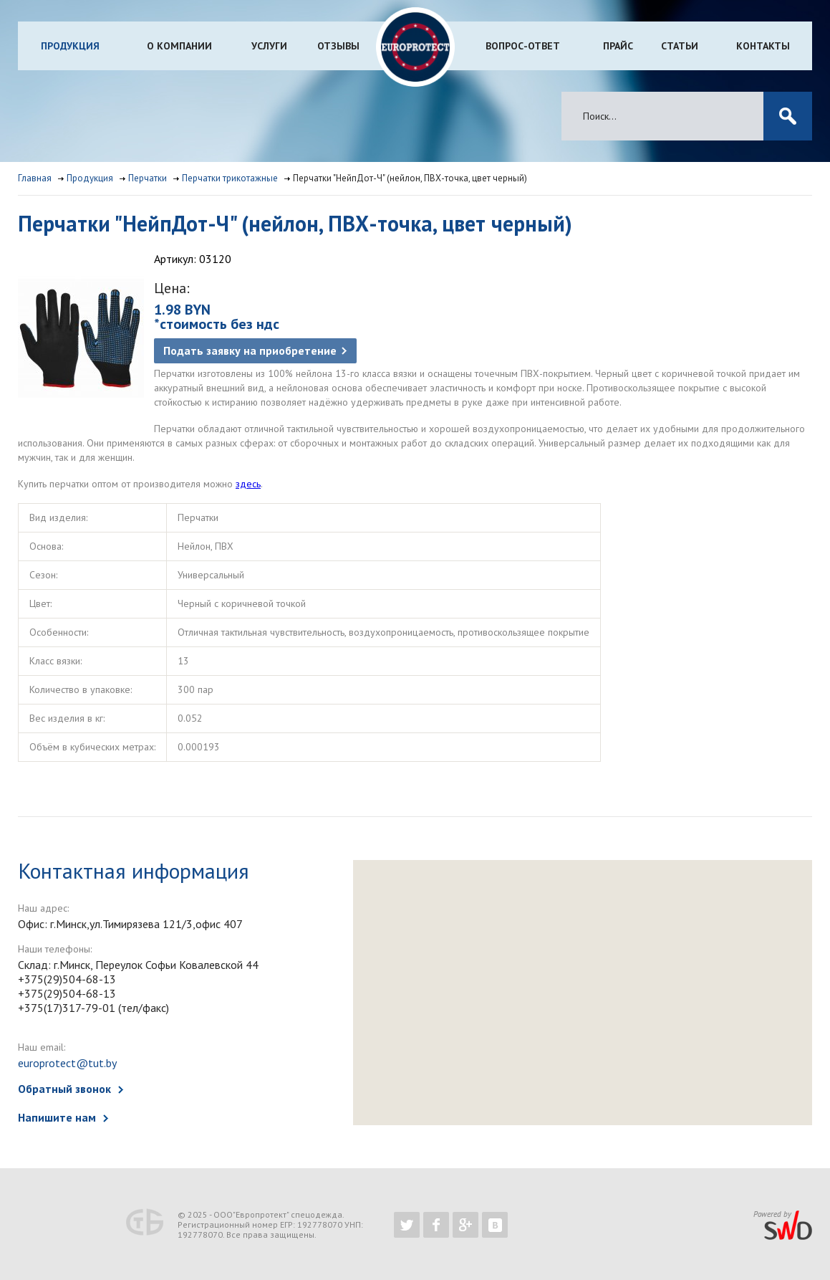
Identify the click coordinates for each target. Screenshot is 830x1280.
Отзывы (338, 45)
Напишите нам (57, 1117)
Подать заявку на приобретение (250, 350)
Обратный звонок (64, 1088)
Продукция (70, 45)
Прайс (618, 45)
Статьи (679, 45)
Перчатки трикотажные (230, 178)
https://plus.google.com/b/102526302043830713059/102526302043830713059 (465, 1225)
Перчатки (147, 178)
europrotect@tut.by (67, 1063)
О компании (179, 45)
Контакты (763, 45)
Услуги (269, 45)
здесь (248, 483)
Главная (35, 178)
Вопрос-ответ (523, 45)
